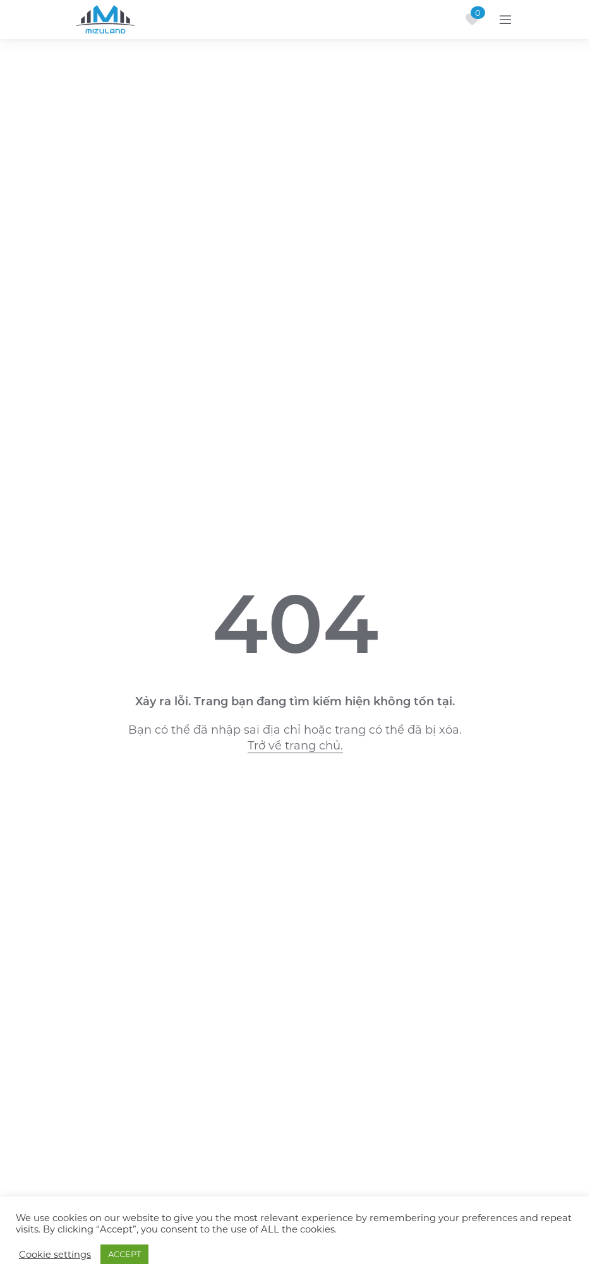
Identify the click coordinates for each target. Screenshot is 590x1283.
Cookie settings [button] (55, 1254)
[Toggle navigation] (505, 19)
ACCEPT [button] (124, 1254)
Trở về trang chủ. (295, 746)
